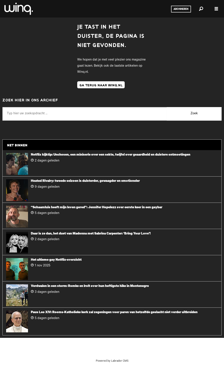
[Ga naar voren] (18, 9)
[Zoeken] (201, 8)
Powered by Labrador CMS (112, 361)
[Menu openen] (216, 8)
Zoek (194, 114)
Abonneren (180, 9)
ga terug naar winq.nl (100, 84)
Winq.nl (82, 72)
